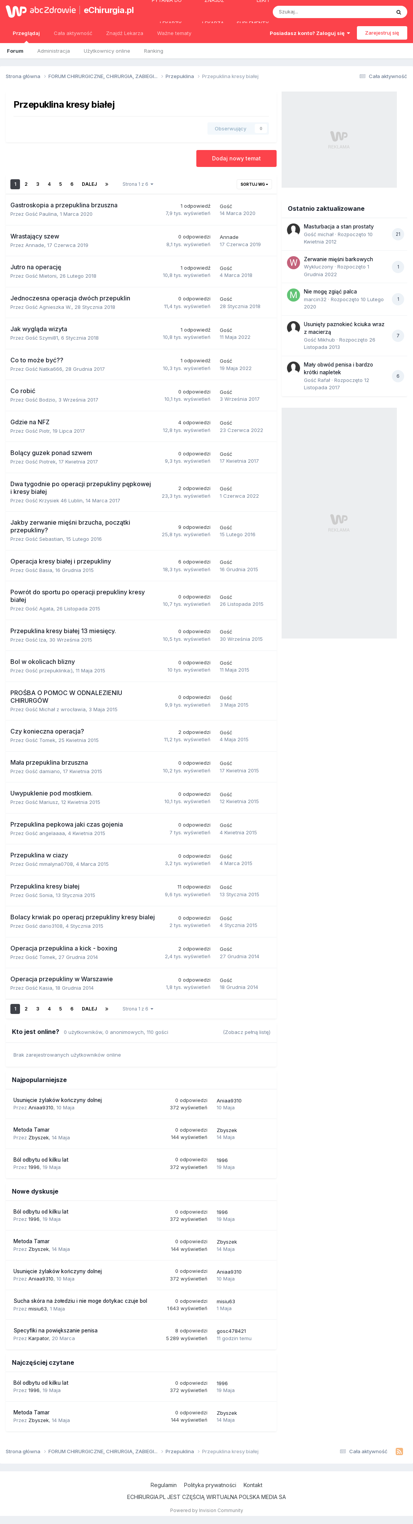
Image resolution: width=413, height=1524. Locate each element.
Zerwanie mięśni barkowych (338, 259)
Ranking (153, 51)
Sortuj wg (254, 184)
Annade (34, 245)
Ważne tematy (174, 33)
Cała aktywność (73, 33)
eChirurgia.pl (106, 10)
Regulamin (164, 1485)
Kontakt (253, 1485)
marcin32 (315, 299)
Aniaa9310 (40, 1107)
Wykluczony (318, 266)
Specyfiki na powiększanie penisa (55, 1330)
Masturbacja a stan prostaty (339, 226)
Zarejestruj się (382, 33)
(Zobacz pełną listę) (246, 1032)
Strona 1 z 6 (138, 184)
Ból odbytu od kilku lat (40, 1160)
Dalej (89, 184)
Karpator (38, 1338)
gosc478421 (231, 1331)
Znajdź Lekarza (124, 33)
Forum (15, 51)
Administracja (53, 51)
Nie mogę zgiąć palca (330, 291)
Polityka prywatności (210, 1485)
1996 (34, 1167)
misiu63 (37, 1309)
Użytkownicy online (107, 51)
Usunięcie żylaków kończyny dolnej (57, 1100)
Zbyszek (38, 1137)
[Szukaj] (314, 12)
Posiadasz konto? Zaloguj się (310, 33)
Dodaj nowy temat (236, 158)
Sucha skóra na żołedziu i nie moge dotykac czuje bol (80, 1301)
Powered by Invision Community (206, 1510)
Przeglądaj (26, 36)
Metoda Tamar (31, 1130)
